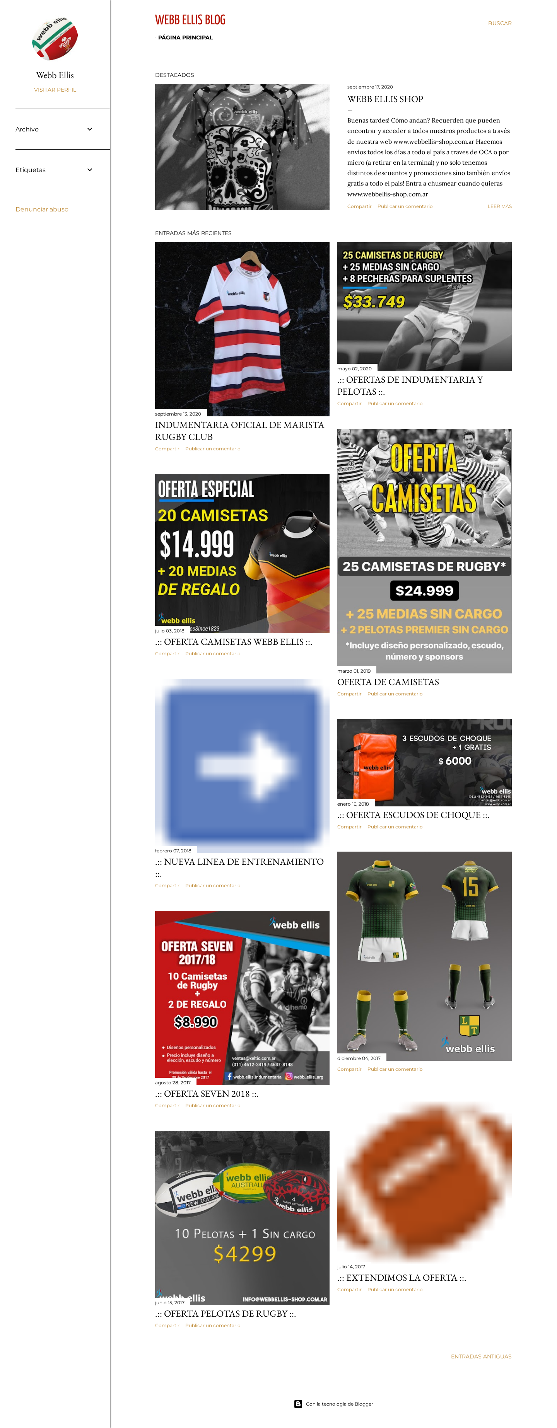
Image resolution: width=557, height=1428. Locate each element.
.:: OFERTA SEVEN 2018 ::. (207, 1093)
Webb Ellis (55, 75)
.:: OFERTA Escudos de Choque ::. (413, 815)
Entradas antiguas (481, 1356)
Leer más (500, 206)
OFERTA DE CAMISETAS (388, 682)
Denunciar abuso (41, 209)
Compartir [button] (359, 206)
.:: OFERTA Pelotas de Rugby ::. (225, 1313)
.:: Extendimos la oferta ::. (401, 1277)
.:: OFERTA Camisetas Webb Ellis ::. (234, 642)
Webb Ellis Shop (385, 99)
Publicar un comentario (405, 206)
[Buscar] (500, 23)
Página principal (185, 37)
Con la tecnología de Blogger (333, 1404)
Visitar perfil (55, 89)
